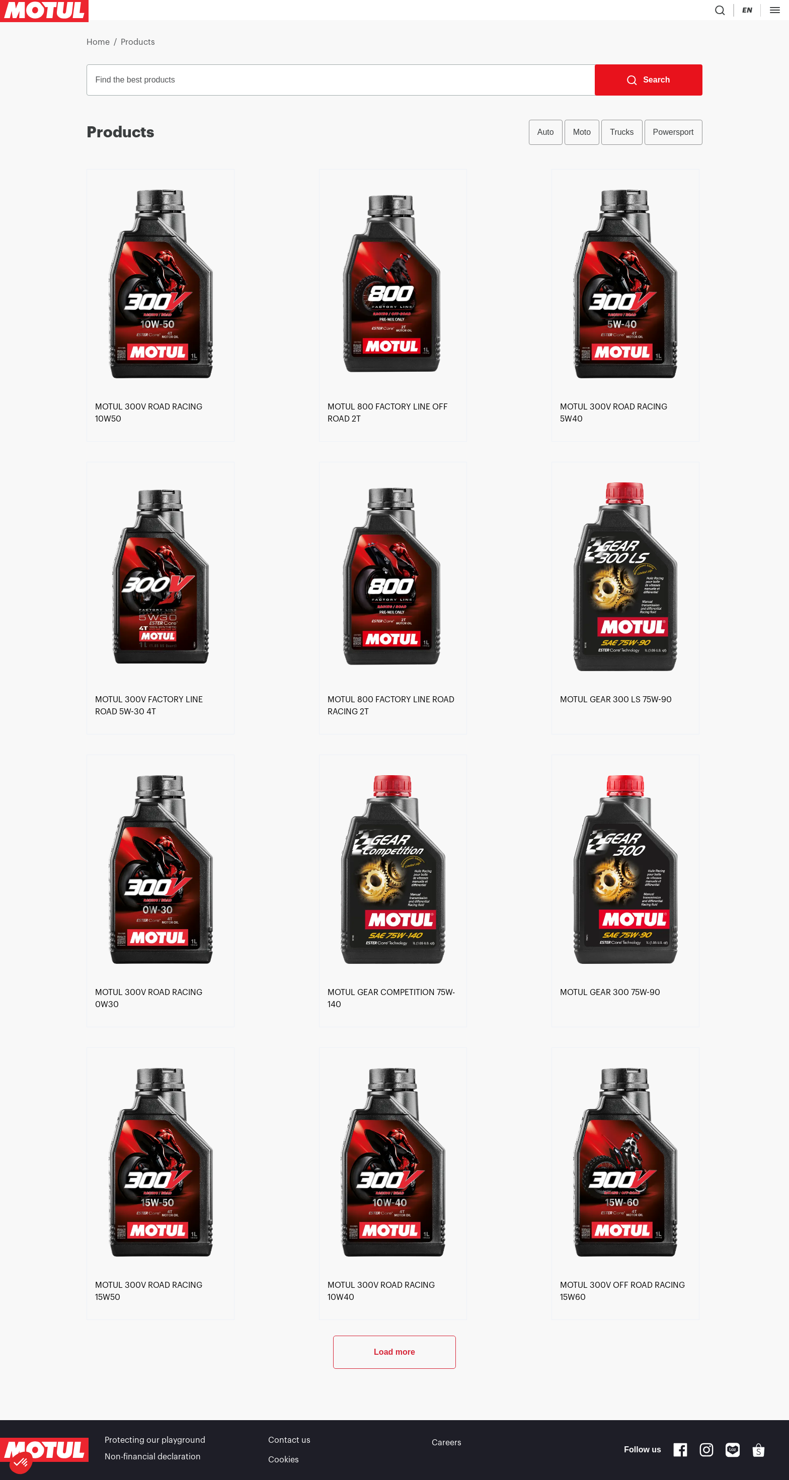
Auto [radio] (545, 136)
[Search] (648, 84)
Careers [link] (446, 1446)
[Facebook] (680, 1453)
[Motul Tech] (673, 12)
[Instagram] (706, 1453)
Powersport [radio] (673, 136)
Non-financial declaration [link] (153, 1460)
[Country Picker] (604, 12)
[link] (284, 12)
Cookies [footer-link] (283, 1460)
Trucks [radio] (622, 136)
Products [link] (138, 46)
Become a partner (744, 12)
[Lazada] (733, 1453)
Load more (394, 1389)
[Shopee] (758, 1453)
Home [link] (98, 46)
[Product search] (580, 12)
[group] (615, 136)
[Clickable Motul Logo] (44, 12)
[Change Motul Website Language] (633, 12)
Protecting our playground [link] (155, 1446)
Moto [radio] (582, 136)
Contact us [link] (289, 1446)
